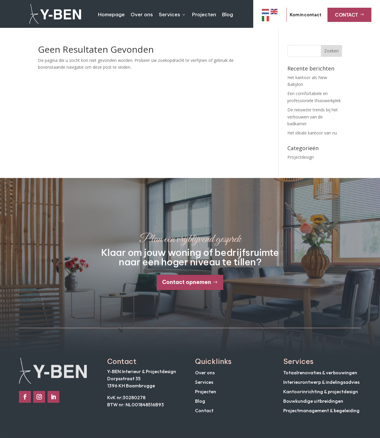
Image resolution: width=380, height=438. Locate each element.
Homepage (111, 14)
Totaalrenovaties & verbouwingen (320, 373)
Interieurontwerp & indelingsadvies (321, 382)
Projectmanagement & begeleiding (321, 410)
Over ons (142, 14)
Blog (227, 14)
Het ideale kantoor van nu (312, 133)
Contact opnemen (186, 282)
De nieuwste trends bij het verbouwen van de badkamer (312, 117)
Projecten (204, 14)
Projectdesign (300, 157)
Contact (349, 15)
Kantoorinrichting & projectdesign (320, 391)
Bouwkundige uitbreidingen (313, 401)
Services (172, 14)
